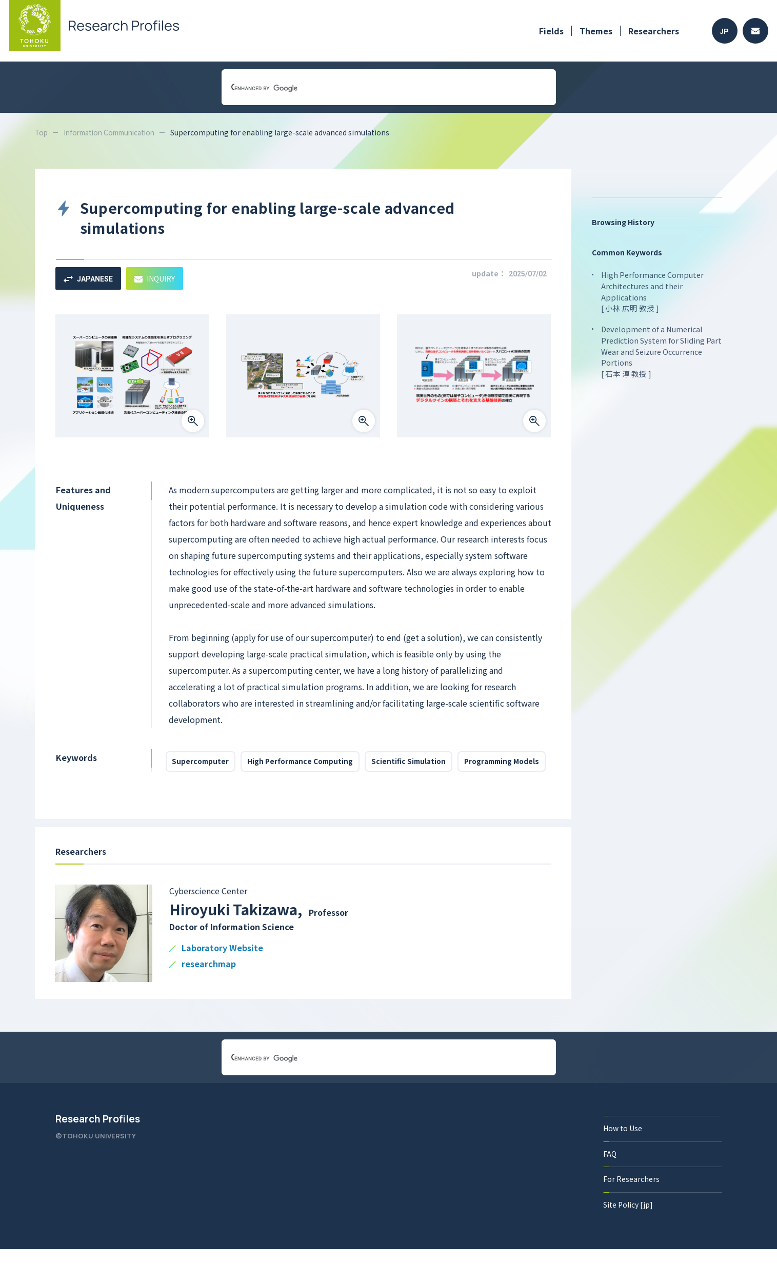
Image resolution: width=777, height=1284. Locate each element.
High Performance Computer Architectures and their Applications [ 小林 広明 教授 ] (652, 290)
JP (724, 31)
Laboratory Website (222, 982)
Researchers (653, 31)
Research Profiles (97, 1152)
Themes (596, 31)
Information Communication (115, 132)
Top (42, 132)
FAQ (610, 1187)
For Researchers (632, 1213)
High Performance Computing (307, 763)
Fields (551, 31)
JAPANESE (90, 278)
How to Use (623, 1162)
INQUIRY (162, 278)
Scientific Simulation (421, 763)
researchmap (209, 998)
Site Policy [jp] (628, 1239)
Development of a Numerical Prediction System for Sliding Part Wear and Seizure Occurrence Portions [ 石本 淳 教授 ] (660, 348)
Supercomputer (203, 763)
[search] (376, 88)
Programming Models (212, 793)
